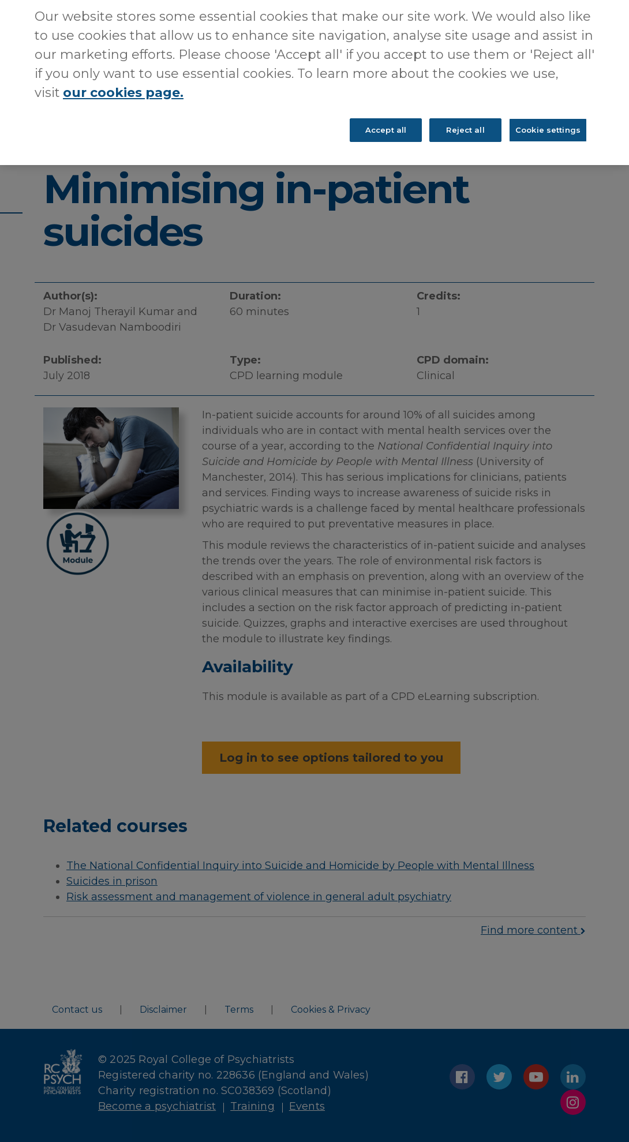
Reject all (465, 116)
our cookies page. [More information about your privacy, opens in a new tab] (123, 79)
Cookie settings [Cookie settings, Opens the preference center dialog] (548, 116)
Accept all (385, 116)
